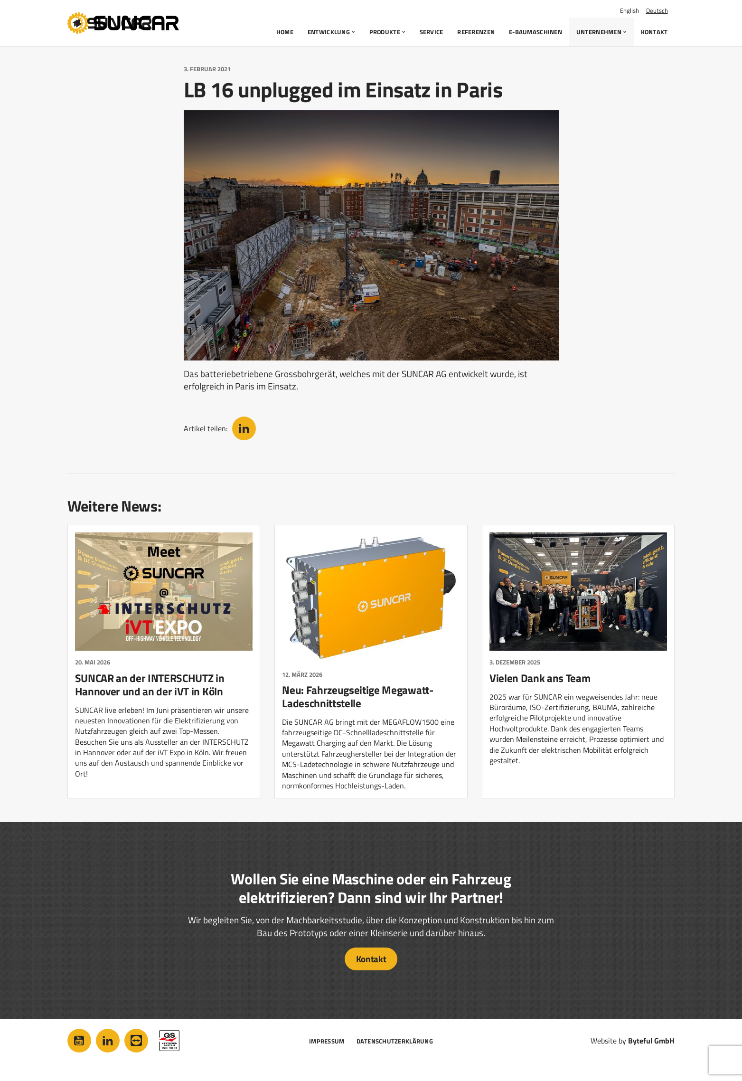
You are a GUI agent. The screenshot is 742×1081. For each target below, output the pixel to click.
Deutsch (657, 10)
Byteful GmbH (651, 1040)
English (629, 10)
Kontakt (371, 959)
